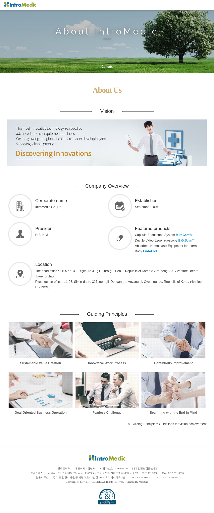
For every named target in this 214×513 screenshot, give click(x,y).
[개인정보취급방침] (145, 468)
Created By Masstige (137, 481)
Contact (107, 66)
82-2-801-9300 (149, 473)
